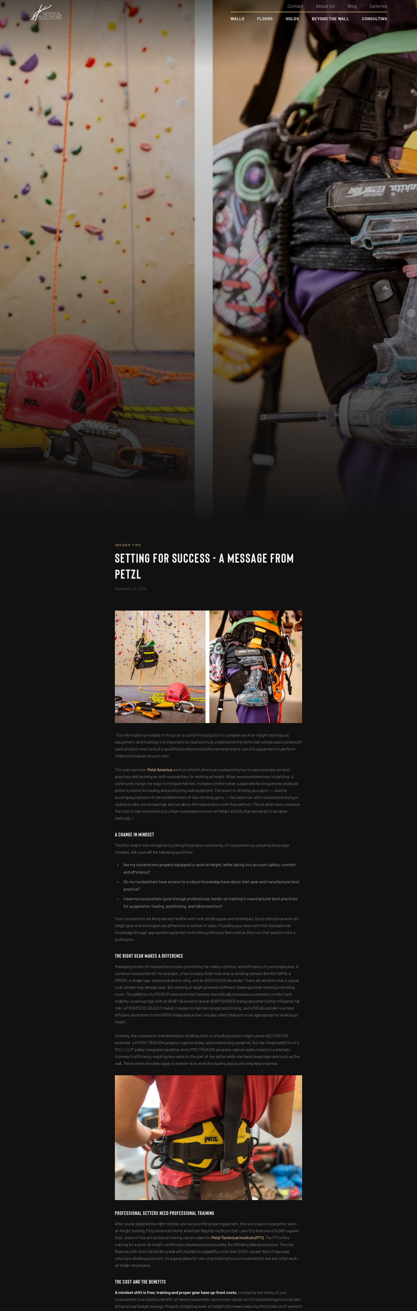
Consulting (374, 18)
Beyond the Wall (330, 18)
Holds (292, 18)
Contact (295, 6)
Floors (265, 18)
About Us (325, 6)
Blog (352, 6)
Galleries (378, 6)
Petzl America (159, 769)
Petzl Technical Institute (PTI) (238, 1237)
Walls (237, 18)
